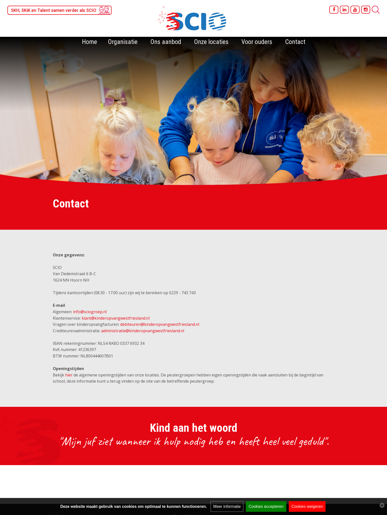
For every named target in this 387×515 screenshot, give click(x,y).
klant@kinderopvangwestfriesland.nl (116, 318)
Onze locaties (211, 41)
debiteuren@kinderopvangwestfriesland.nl (159, 324)
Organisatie (122, 41)
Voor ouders (256, 41)
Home (89, 41)
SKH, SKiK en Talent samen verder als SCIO (53, 10)
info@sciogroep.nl (90, 311)
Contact (295, 41)
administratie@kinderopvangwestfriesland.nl (142, 330)
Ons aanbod (165, 41)
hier (69, 375)
